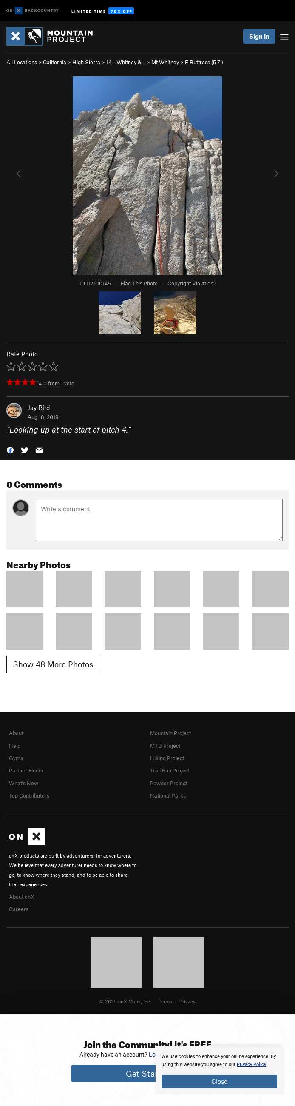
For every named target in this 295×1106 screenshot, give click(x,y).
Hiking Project (167, 758)
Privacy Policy (251, 1064)
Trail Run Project (170, 770)
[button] (10, 449)
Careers (18, 909)
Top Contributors (29, 795)
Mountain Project (170, 733)
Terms (165, 1001)
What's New (23, 783)
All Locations (21, 62)
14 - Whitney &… (125, 62)
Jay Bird (39, 407)
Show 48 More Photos (53, 664)
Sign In (259, 36)
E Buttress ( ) (204, 62)
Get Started (148, 1073)
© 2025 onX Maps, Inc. (125, 1001)
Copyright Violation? (191, 283)
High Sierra (86, 62)
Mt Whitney (165, 62)
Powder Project (168, 783)
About (16, 733)
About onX (21, 896)
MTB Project (165, 745)
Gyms (16, 758)
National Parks (168, 795)
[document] (219, 1070)
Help (14, 745)
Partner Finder (26, 770)
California (54, 62)
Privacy (187, 1001)
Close (219, 1081)
